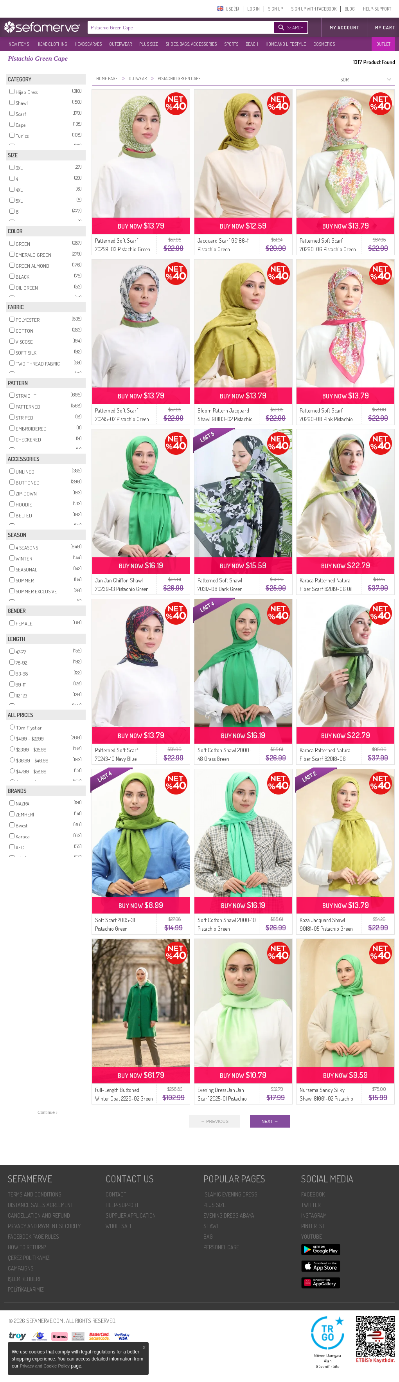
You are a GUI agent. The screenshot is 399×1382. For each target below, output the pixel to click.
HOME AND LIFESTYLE (286, 44)
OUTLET (383, 44)
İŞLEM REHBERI (24, 1279)
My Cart (385, 28)
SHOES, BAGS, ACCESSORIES (191, 44)
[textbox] (173, 27)
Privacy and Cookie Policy (45, 1366)
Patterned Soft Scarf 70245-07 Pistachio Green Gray (122, 419)
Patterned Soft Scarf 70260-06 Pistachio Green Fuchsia (328, 249)
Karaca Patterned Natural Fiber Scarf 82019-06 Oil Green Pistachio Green (326, 589)
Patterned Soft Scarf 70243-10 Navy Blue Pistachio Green (116, 759)
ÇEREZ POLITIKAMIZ (29, 1257)
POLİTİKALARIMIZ (26, 1289)
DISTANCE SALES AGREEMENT (40, 1205)
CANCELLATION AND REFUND (39, 1215)
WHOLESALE (119, 1226)
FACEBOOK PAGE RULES (33, 1236)
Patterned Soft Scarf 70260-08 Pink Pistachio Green (326, 419)
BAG (208, 1236)
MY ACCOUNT (344, 28)
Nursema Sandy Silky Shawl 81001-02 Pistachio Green (326, 1098)
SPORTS (231, 44)
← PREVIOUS (214, 1121)
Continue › (48, 1112)
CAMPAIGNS (21, 1268)
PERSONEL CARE (221, 1247)
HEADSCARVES (88, 44)
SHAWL (211, 1226)
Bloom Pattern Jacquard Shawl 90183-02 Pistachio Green (225, 419)
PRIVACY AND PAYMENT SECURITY (44, 1226)
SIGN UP (275, 9)
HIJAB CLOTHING (51, 44)
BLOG (350, 9)
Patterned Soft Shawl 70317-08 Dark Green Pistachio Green (220, 589)
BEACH (252, 44)
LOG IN (253, 9)
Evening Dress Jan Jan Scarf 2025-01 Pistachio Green (222, 1098)
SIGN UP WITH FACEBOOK (313, 9)
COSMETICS (324, 44)
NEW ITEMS (19, 44)
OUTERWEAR (120, 44)
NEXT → (270, 1121)
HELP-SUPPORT (377, 9)
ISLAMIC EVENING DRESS (230, 1194)
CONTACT (116, 1194)
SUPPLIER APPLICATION (131, 1215)
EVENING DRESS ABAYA (228, 1215)
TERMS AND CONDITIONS (34, 1194)
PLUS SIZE (148, 44)
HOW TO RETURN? (27, 1247)
